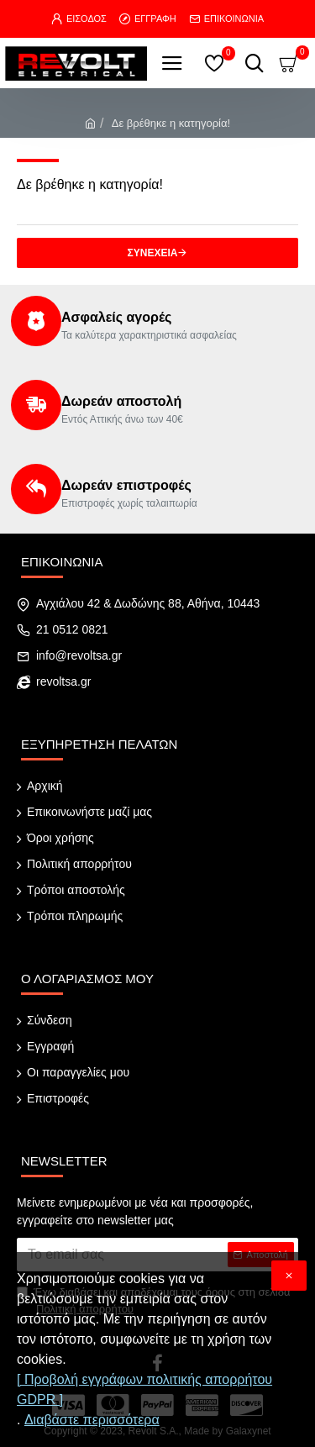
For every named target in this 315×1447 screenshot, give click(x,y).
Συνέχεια (153, 253)
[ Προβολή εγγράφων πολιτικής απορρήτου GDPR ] (144, 1389)
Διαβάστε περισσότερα (92, 1420)
